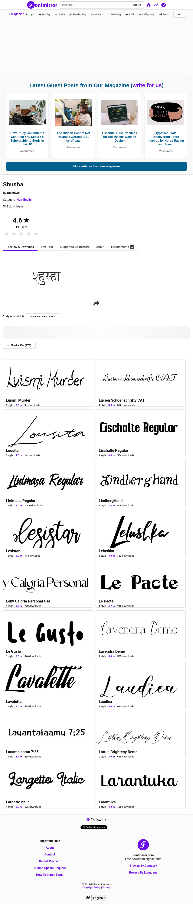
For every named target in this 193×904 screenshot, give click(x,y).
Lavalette (14, 701)
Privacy (106, 887)
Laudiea (105, 701)
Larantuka (107, 802)
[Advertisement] (96, 47)
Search (137, 4)
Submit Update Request (50, 868)
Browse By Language (143, 872)
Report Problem (49, 861)
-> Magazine (15, 14)
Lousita (12, 450)
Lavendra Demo (112, 651)
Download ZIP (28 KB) (42, 316)
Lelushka (106, 551)
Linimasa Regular (20, 500)
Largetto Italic (18, 802)
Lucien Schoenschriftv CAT (122, 400)
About (50, 847)
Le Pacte (106, 601)
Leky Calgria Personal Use (28, 601)
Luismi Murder (18, 400)
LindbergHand (111, 500)
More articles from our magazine (96, 166)
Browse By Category (143, 866)
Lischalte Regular (113, 450)
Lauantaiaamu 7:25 (22, 752)
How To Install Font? (50, 875)
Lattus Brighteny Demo (118, 752)
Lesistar (13, 551)
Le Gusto (13, 651)
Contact (49, 854)
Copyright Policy (92, 887)
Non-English (25, 199)
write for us (147, 85)
